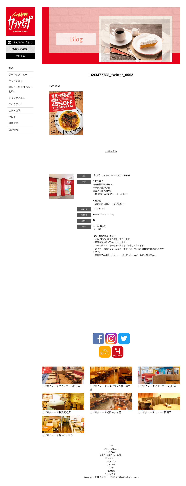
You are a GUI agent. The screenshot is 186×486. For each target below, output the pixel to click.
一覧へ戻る (111, 151)
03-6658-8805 (98, 209)
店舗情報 (13, 129)
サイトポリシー (111, 474)
